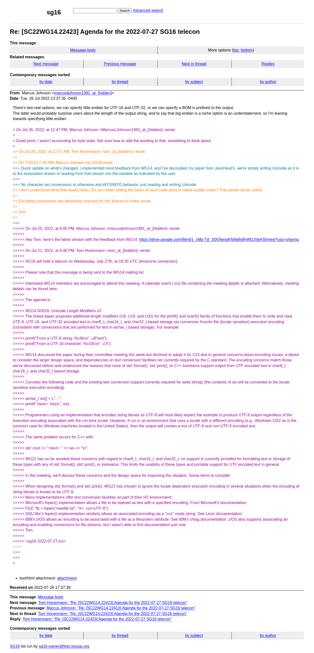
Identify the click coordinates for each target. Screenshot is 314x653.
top (235, 50)
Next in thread (194, 64)
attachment (67, 578)
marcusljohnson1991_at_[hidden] (83, 93)
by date (45, 82)
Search (125, 10)
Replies (268, 64)
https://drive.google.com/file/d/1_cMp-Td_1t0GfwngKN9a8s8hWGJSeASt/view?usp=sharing (219, 239)
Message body (83, 50)
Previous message (120, 64)
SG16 (15, 646)
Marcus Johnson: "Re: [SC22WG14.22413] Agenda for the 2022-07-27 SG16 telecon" (120, 608)
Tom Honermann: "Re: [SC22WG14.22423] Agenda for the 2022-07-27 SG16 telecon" (112, 603)
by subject (194, 82)
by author (268, 82)
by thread (120, 82)
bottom (247, 50)
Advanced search (148, 10)
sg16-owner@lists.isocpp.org (64, 646)
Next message (45, 64)
